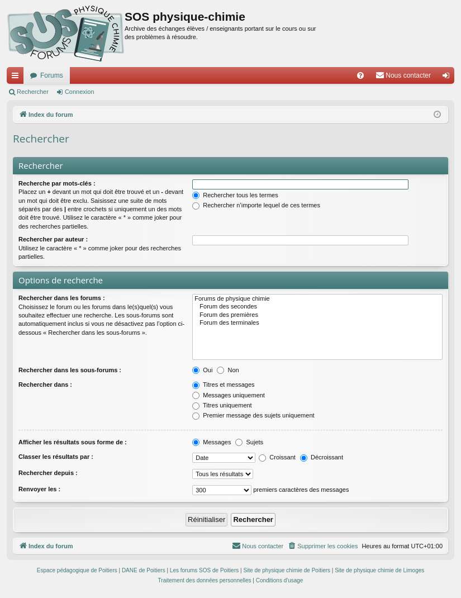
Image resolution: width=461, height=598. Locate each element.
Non (228, 370)
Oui (202, 370)
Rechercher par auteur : (53, 239)
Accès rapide (17, 78)
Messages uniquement (228, 395)
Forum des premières (317, 315)
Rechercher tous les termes (235, 195)
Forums (51, 75)
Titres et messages (223, 384)
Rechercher (33, 91)
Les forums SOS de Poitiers (204, 570)
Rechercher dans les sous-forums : (69, 370)
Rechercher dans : (45, 384)
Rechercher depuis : (48, 472)
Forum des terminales (317, 323)
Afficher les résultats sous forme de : (72, 442)
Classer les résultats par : (55, 456)
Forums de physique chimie (317, 299)
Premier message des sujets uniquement (253, 415)
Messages (211, 442)
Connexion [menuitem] (448, 78)
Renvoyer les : (39, 489)
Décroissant (321, 457)
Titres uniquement (222, 405)
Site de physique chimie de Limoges (379, 570)
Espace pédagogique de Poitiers (77, 570)
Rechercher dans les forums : (61, 298)
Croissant (277, 457)
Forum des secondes (317, 307)
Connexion (79, 91)
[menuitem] (360, 75)
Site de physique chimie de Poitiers (286, 570)
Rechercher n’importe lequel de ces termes (256, 205)
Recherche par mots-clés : (57, 183)
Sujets (249, 442)
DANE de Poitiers (143, 570)
